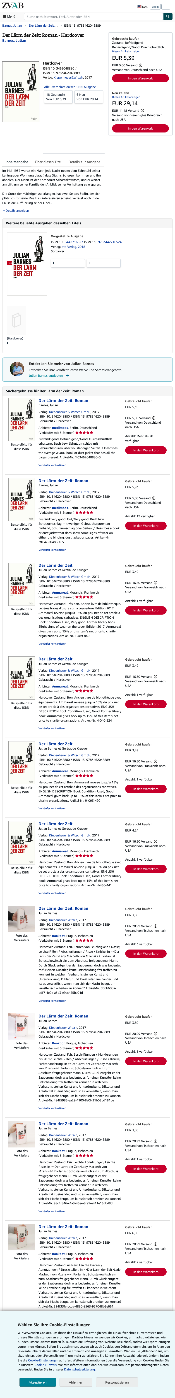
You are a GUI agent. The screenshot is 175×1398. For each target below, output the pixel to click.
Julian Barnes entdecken (49, 375)
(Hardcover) (15, 338)
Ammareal (60, 592)
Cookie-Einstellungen (43, 1360)
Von (58, 96)
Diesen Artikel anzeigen (126, 51)
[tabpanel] (53, 190)
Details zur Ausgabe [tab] (84, 162)
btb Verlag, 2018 (73, 246)
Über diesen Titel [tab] (48, 162)
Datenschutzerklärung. (80, 1369)
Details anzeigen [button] (17, 210)
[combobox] (93, 16)
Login (155, 6)
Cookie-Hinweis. (45, 1365)
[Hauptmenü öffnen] (10, 16)
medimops (60, 428)
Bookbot (58, 936)
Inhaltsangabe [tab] (17, 162)
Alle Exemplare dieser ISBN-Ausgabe (70, 87)
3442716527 (74, 242)
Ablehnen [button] (76, 1382)
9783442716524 (110, 242)
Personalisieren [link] (117, 1382)
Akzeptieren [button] (38, 1382)
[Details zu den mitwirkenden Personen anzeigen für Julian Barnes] (14, 40)
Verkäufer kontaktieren (52, 465)
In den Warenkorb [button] (140, 78)
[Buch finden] (168, 16)
